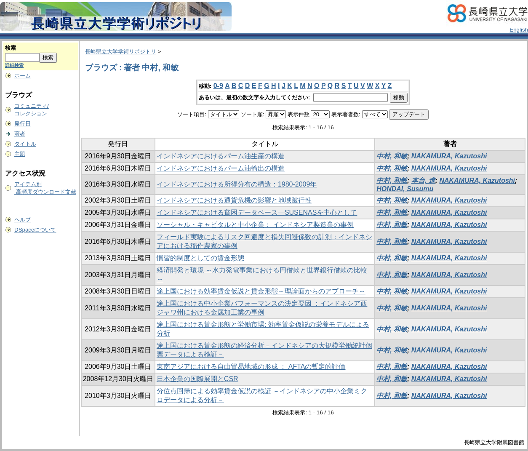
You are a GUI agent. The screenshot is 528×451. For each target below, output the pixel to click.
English (518, 30)
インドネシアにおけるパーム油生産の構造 (221, 156)
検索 (10, 48)
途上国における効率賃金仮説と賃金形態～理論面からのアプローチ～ (261, 291)
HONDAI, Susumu (404, 188)
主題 (19, 154)
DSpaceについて (35, 230)
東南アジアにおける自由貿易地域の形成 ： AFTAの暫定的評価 (251, 366)
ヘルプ (22, 219)
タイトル (25, 144)
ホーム (22, 75)
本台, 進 (423, 180)
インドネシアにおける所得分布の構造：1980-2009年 (237, 184)
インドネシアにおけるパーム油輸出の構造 (221, 168)
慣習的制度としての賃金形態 (200, 258)
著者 (19, 134)
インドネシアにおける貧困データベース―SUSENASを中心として (257, 212)
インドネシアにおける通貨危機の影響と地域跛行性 (234, 200)
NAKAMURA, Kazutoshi (449, 156)
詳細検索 (14, 65)
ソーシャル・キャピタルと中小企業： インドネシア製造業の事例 (255, 224)
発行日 (22, 123)
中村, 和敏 (391, 156)
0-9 (218, 85)
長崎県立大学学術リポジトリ (120, 51)
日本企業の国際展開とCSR (197, 378)
